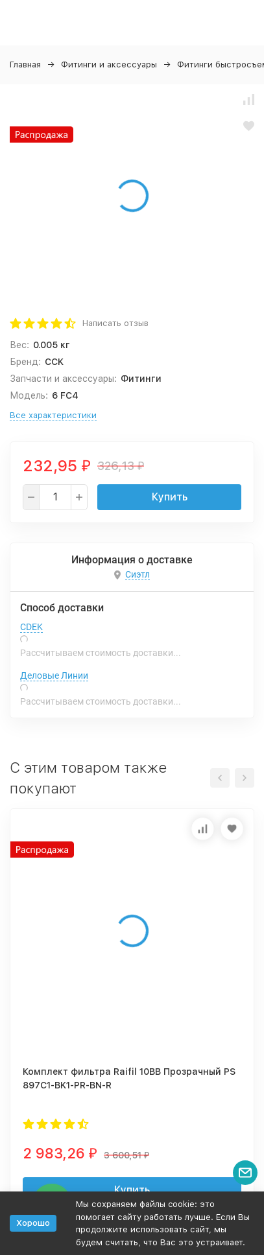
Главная (25, 64)
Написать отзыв (115, 323)
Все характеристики (53, 415)
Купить (169, 497)
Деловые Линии (54, 675)
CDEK (31, 627)
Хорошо (33, 1223)
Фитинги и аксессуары (109, 64)
